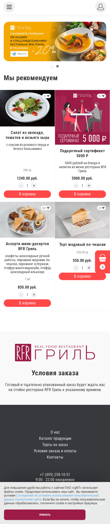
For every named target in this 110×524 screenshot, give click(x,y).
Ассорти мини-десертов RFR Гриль (27, 246)
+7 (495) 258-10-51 (55, 474)
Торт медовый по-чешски (82, 244)
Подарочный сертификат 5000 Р (82, 153)
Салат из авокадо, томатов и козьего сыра (28, 135)
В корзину (27, 194)
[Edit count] (27, 186)
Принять (44, 515)
